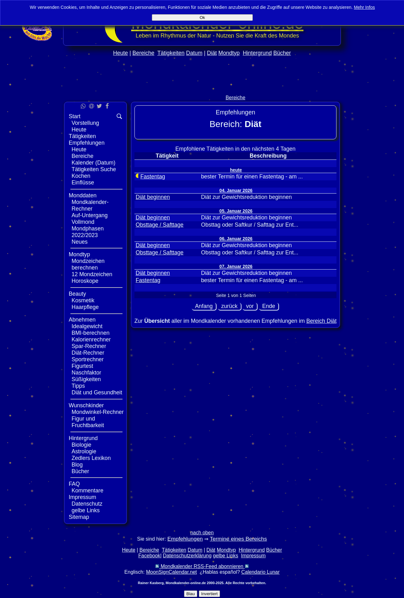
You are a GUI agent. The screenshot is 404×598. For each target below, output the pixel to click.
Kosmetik (83, 300)
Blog (77, 465)
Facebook (149, 555)
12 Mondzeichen (92, 274)
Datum (194, 53)
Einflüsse (83, 182)
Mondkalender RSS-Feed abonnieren (201, 566)
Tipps (78, 386)
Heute (120, 53)
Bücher (282, 53)
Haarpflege (85, 307)
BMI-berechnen (91, 333)
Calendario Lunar (260, 572)
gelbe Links (86, 510)
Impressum (82, 497)
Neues (80, 242)
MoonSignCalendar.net (171, 572)
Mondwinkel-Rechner (98, 412)
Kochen (81, 176)
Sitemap (79, 517)
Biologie (82, 445)
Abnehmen (82, 319)
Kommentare (88, 490)
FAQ (74, 484)
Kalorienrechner (91, 339)
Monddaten (83, 195)
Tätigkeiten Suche (94, 169)
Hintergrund (257, 53)
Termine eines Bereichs (238, 539)
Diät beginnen (153, 197)
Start (74, 116)
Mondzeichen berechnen (88, 264)
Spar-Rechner (89, 346)
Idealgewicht (87, 326)
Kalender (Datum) (94, 163)
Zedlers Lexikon (91, 458)
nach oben (202, 532)
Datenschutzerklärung (187, 555)
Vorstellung (85, 123)
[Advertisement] (202, 88)
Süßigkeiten (86, 379)
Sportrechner (88, 359)
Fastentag (152, 176)
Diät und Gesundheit (97, 392)
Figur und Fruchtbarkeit (88, 421)
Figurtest (82, 366)
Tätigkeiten (171, 53)
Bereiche (143, 53)
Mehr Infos (364, 7)
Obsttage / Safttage (160, 225)
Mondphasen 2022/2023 (88, 231)
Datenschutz (87, 504)
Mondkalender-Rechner (90, 205)
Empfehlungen (86, 143)
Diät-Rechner (88, 353)
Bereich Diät (321, 321)
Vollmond (83, 222)
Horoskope (85, 281)
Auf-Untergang (90, 215)
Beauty (77, 294)
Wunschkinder (86, 405)
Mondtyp (229, 53)
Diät (212, 53)
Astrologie (84, 451)
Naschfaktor (86, 372)
